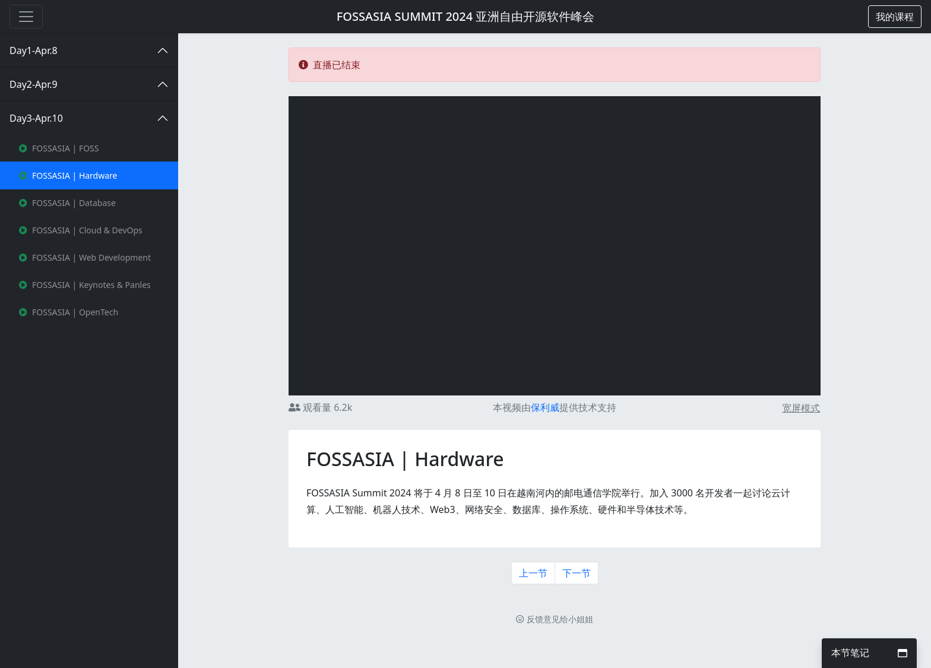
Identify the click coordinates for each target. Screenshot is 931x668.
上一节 (533, 573)
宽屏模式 (801, 407)
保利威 (545, 407)
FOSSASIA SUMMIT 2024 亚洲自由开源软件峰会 (466, 16)
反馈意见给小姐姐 (554, 619)
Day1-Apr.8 (34, 50)
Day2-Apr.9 (34, 84)
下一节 (576, 573)
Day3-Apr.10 (36, 118)
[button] (895, 16)
